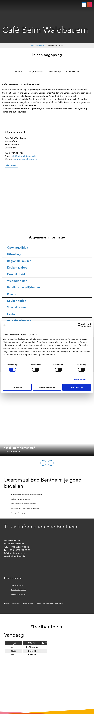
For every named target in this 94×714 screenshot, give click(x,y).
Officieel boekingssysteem (18, 590)
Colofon (38, 603)
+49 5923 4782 (73, 71)
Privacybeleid (28, 603)
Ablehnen (17, 387)
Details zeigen (79, 379)
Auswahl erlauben (47, 387)
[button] (89, 4)
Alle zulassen (76, 387)
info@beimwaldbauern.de (24, 156)
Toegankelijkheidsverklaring (52, 603)
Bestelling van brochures (18, 594)
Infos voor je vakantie (17, 585)
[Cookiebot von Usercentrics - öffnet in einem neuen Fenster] (79, 325)
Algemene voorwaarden (12, 603)
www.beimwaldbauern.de (25, 159)
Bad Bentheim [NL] (38, 45)
